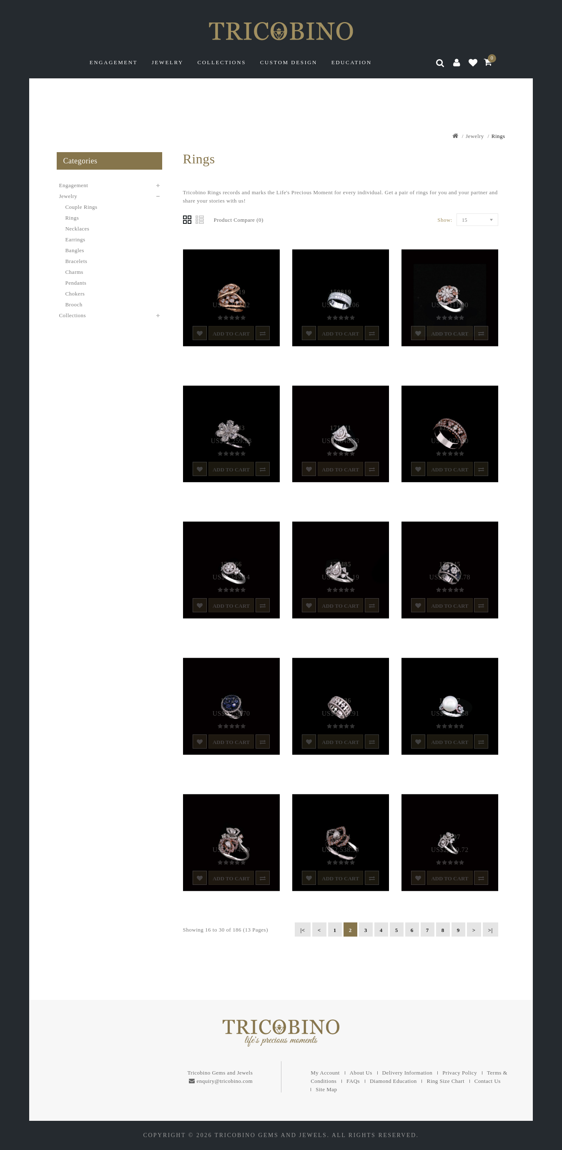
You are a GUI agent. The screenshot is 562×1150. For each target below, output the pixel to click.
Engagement (114, 62)
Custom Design (288, 62)
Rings (498, 136)
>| (490, 930)
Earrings (75, 239)
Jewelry (167, 62)
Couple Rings (81, 207)
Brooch (73, 304)
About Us (361, 1073)
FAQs (353, 1081)
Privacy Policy (459, 1073)
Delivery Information (407, 1073)
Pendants (75, 283)
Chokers (75, 294)
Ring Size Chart (445, 1081)
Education (351, 62)
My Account (325, 1073)
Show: (444, 220)
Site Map (326, 1089)
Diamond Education (393, 1081)
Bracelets (76, 261)
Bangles (74, 250)
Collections (222, 62)
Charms (74, 272)
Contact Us (487, 1081)
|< (302, 930)
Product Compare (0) (238, 220)
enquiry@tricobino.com (224, 1081)
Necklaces (77, 228)
